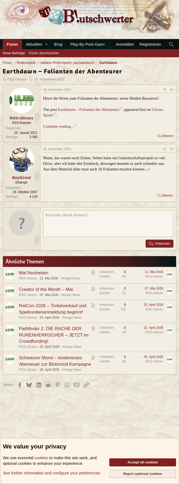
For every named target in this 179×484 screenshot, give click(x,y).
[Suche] (171, 44)
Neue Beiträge (14, 53)
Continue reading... (58, 126)
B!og (58, 44)
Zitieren (167, 136)
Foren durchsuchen (44, 53)
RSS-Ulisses (17, 79)
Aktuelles (34, 44)
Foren (12, 44)
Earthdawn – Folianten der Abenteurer (88, 109)
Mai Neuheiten (33, 272)
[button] (46, 44)
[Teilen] (164, 90)
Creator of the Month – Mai (46, 289)
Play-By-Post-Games (89, 44)
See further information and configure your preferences (51, 473)
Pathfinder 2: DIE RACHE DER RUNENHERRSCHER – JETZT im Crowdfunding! (53, 335)
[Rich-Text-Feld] (108, 223)
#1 (171, 90)
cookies (41, 457)
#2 (171, 149)
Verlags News (70, 278)
